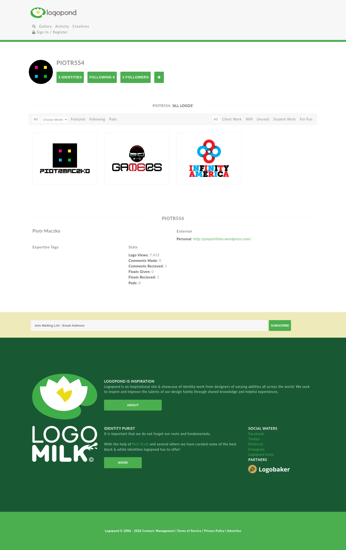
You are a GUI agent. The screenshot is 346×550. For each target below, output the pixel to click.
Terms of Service (189, 531)
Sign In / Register (50, 32)
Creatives (81, 26)
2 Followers (135, 77)
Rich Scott (141, 444)
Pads (113, 119)
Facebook (256, 434)
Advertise (234, 531)
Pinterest (255, 444)
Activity (62, 26)
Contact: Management (159, 531)
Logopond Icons (261, 454)
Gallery (45, 26)
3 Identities (70, 77)
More (121, 462)
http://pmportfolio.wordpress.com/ (222, 239)
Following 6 (102, 77)
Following (97, 119)
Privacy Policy (214, 531)
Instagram (256, 449)
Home (78, 12)
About (130, 405)
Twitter (254, 439)
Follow (159, 77)
